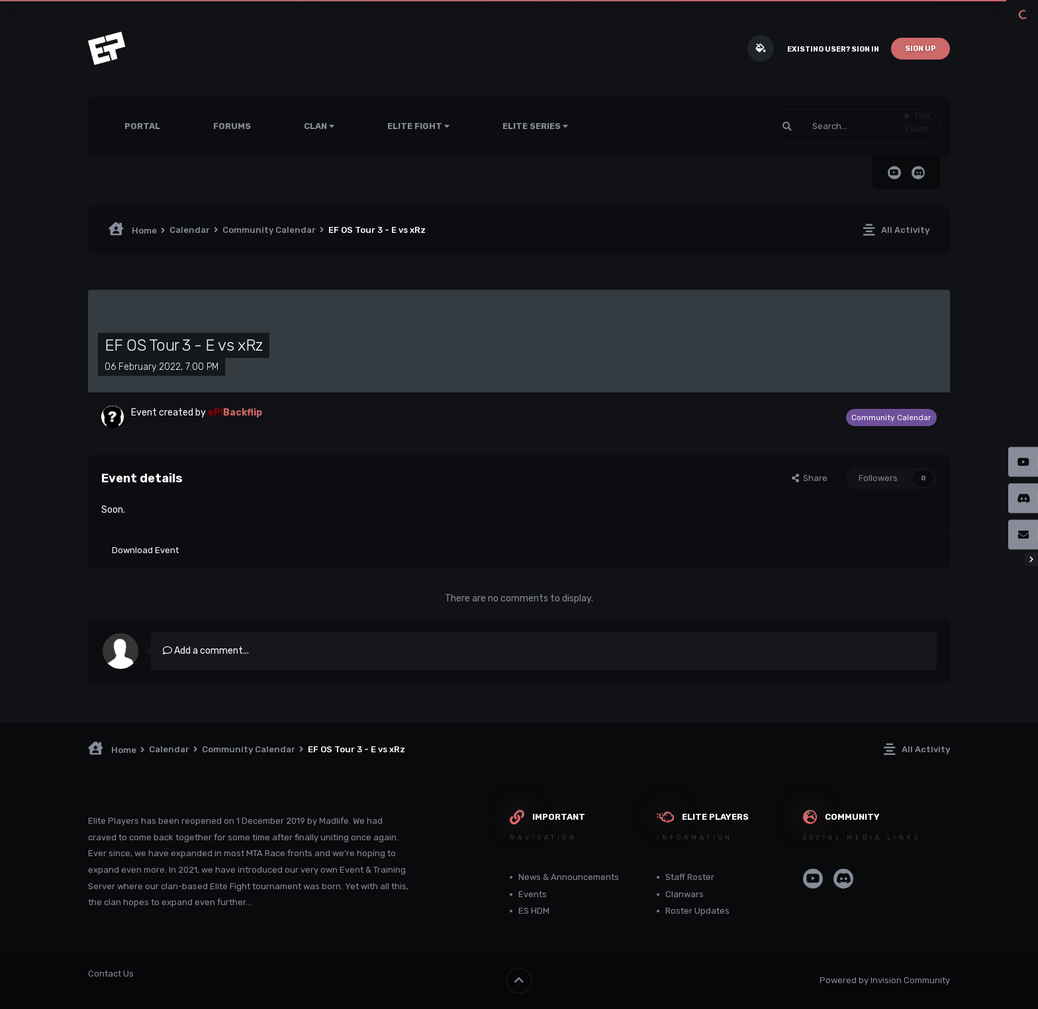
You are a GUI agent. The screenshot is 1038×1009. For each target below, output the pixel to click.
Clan (319, 126)
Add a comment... (206, 650)
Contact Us (111, 974)
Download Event (145, 550)
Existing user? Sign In (833, 49)
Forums (232, 126)
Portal (142, 126)
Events (532, 894)
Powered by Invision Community (885, 980)
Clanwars (684, 894)
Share (809, 478)
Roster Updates (697, 911)
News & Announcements (568, 877)
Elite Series (535, 126)
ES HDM (533, 911)
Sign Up (920, 48)
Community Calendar (891, 417)
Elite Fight (418, 126)
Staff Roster (689, 877)
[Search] (837, 126)
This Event (918, 122)
